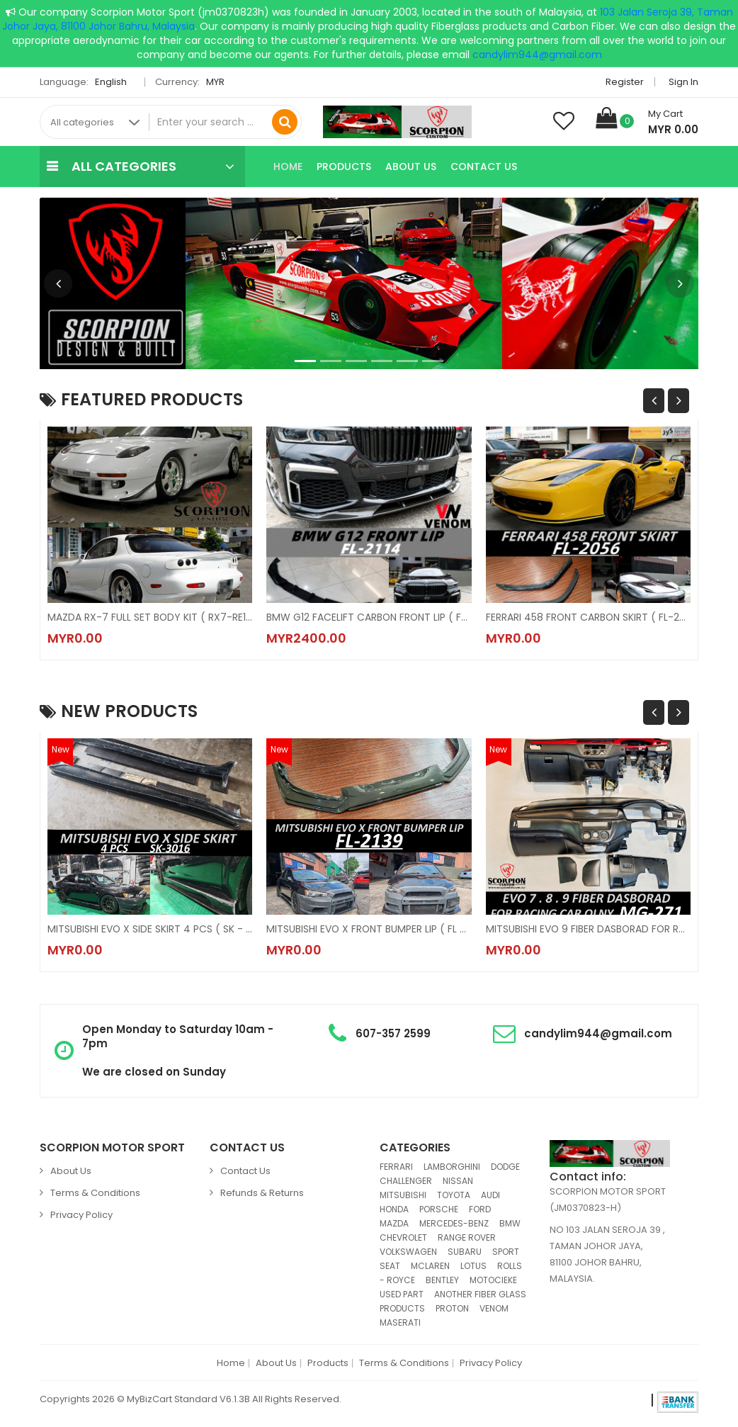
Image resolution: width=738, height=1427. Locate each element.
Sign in (683, 81)
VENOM (494, 1308)
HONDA (394, 1209)
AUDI (490, 1195)
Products (344, 166)
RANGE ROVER (467, 1237)
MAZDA (394, 1223)
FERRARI (396, 1167)
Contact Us (483, 166)
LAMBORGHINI (452, 1167)
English (115, 82)
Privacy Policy (81, 1215)
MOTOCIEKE (493, 1280)
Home (287, 166)
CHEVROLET (403, 1237)
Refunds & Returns (262, 1193)
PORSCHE (438, 1209)
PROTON (452, 1308)
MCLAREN (430, 1266)
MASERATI (400, 1322)
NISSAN (458, 1181)
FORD (480, 1209)
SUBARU (465, 1252)
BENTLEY (442, 1280)
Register (625, 81)
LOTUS (473, 1266)
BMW (510, 1223)
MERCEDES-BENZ (454, 1223)
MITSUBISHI (403, 1195)
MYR (219, 82)
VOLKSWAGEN (408, 1252)
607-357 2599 (393, 1033)
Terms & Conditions (95, 1193)
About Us (410, 166)
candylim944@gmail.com (537, 54)
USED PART (402, 1294)
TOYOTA (453, 1195)
